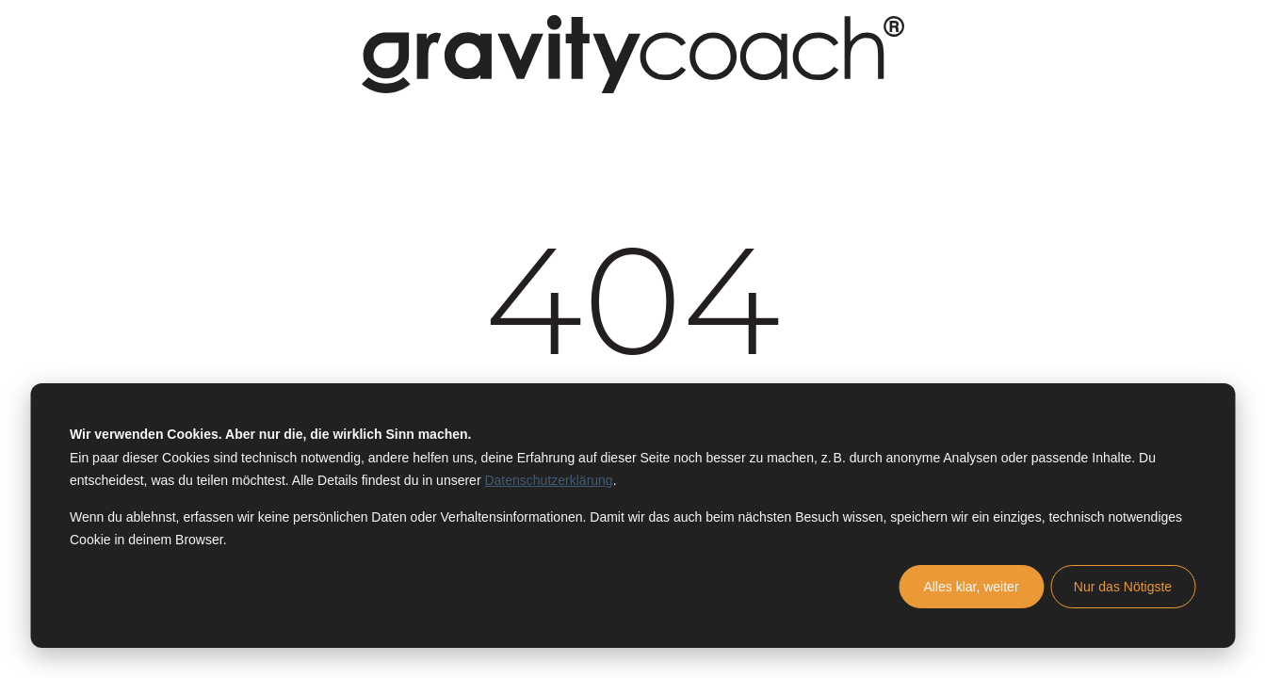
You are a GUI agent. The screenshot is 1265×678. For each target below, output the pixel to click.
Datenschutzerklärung (548, 480)
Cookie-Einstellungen (819, 586)
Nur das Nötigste (1123, 586)
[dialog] (632, 515)
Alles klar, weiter (970, 586)
